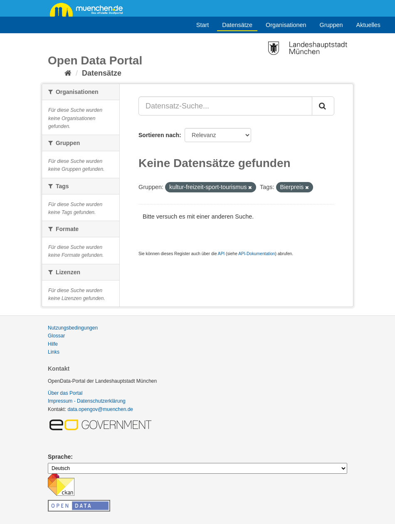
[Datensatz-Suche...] (225, 106)
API (221, 253)
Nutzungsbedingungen (73, 328)
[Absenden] (323, 106)
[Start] (68, 73)
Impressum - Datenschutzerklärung (87, 401)
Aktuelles (368, 25)
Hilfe (53, 344)
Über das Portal (65, 393)
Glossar (56, 336)
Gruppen (331, 25)
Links (53, 352)
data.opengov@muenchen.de (100, 409)
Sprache (59, 456)
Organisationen (286, 25)
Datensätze (237, 25)
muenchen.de (89, 9)
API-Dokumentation (256, 253)
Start (202, 25)
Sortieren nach (158, 135)
